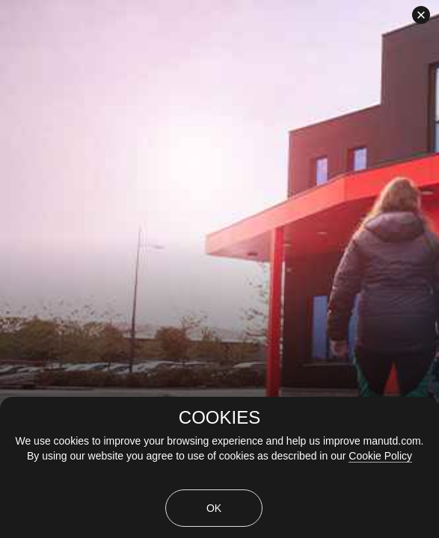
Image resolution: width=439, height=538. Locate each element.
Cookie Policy (380, 456)
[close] (421, 15)
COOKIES (219, 418)
